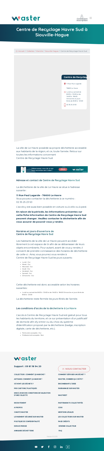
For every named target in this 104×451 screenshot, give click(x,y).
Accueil (19, 51)
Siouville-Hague (51, 51)
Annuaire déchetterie (24, 431)
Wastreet (62, 395)
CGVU (60, 408)
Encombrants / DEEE (67, 384)
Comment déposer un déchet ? (71, 374)
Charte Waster (21, 412)
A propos (18, 408)
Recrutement (20, 403)
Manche (39, 51)
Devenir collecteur (67, 426)
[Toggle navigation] (90, 18)
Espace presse (20, 426)
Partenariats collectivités (70, 403)
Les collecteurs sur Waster (71, 417)
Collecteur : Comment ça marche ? (29, 374)
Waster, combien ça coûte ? (70, 379)
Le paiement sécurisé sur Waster (28, 417)
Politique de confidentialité (26, 421)
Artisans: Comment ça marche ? (28, 379)
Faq (60, 431)
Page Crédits (64, 421)
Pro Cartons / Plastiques (25, 388)
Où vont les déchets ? (24, 384)
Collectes (30, 51)
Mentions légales (66, 412)
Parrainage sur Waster (68, 388)
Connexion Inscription (82, 18)
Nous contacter (74, 369)
